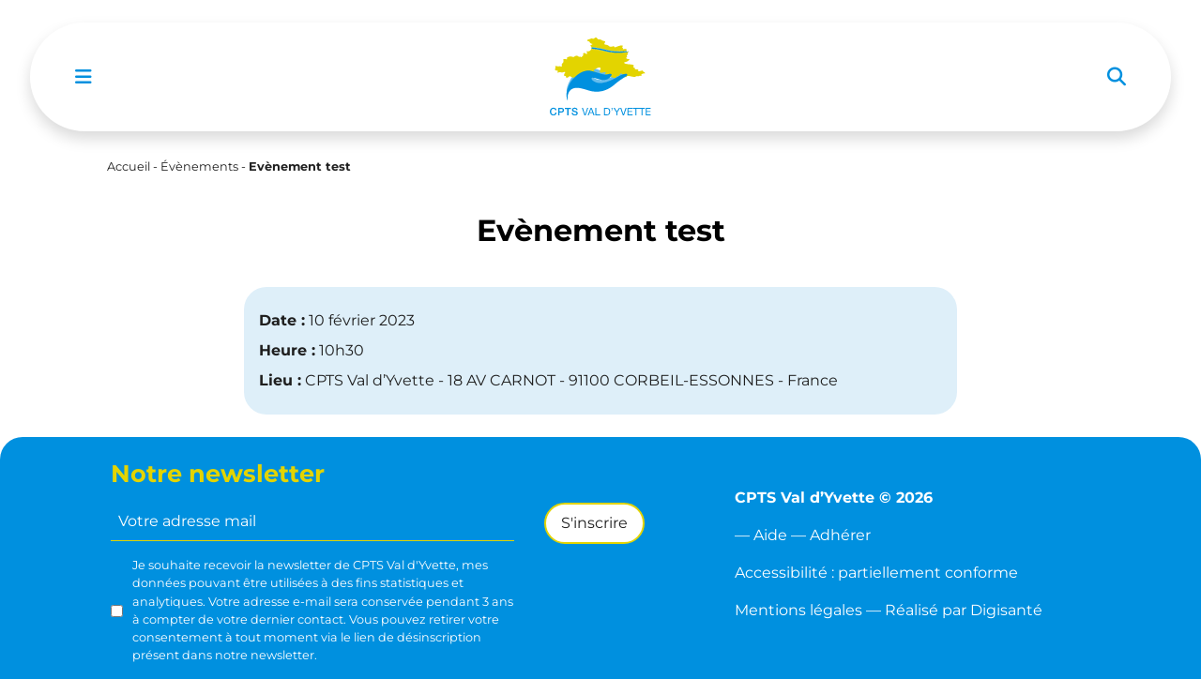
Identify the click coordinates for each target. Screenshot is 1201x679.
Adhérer (840, 535)
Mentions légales (798, 610)
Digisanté (1006, 610)
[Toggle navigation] (83, 76)
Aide (770, 535)
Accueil (128, 166)
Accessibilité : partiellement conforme (876, 572)
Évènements (199, 166)
